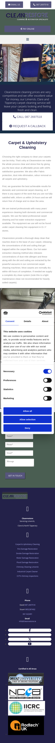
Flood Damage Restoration (27, 562)
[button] (14, 4)
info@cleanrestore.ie (27, 621)
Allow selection (27, 419)
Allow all (27, 411)
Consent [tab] (9, 321)
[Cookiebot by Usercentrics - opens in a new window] (39, 313)
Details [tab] (27, 321)
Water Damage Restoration (27, 558)
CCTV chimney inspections (27, 576)
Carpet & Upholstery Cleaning (27, 544)
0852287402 (30, 609)
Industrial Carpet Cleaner (27, 571)
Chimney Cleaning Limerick (27, 567)
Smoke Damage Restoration (27, 553)
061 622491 (27, 614)
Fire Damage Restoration (27, 549)
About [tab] (45, 321)
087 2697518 (30, 605)
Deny (27, 428)
